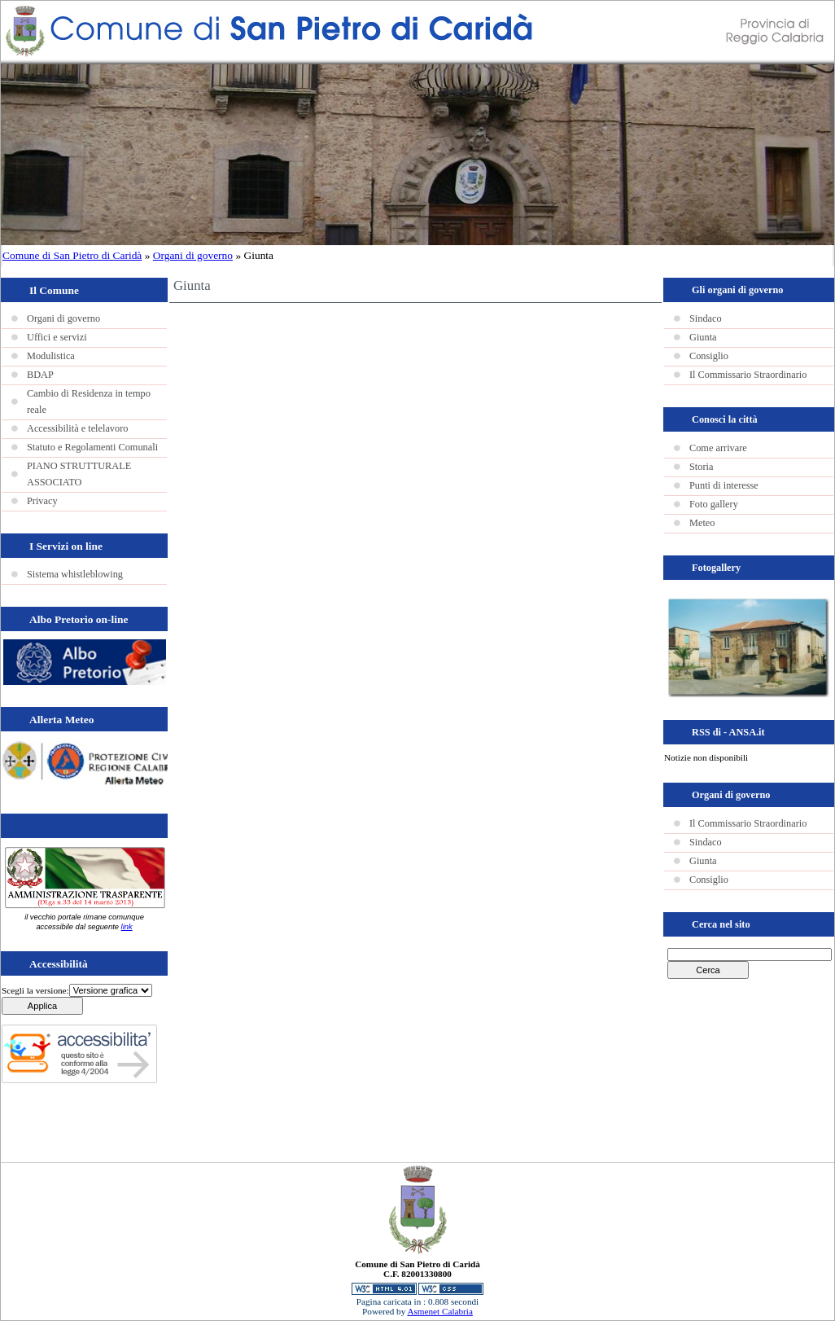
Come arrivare (718, 448)
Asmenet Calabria (439, 1311)
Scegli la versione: (35, 990)
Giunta (703, 337)
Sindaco (705, 318)
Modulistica (51, 356)
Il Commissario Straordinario (748, 374)
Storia (701, 466)
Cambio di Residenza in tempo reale (89, 401)
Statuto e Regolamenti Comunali (92, 447)
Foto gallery (713, 504)
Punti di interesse (723, 485)
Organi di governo (193, 255)
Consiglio (708, 356)
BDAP (40, 374)
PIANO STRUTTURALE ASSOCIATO (79, 474)
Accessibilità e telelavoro (77, 428)
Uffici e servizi (57, 337)
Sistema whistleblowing (75, 574)
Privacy (42, 501)
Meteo (702, 523)
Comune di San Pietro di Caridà (72, 255)
